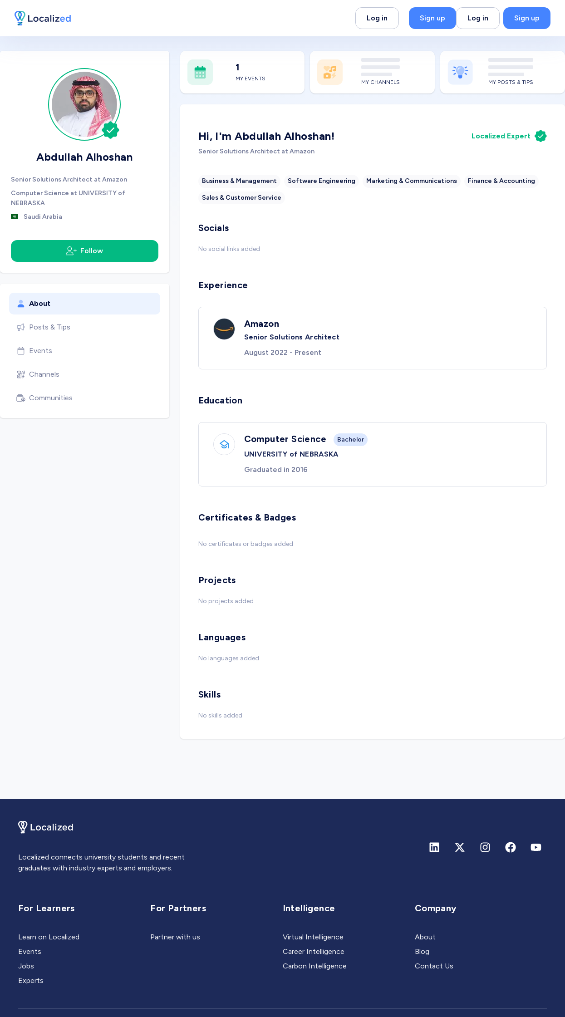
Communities (44, 398)
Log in (377, 18)
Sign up (432, 18)
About (33, 303)
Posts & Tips (43, 327)
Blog (422, 951)
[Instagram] (485, 847)
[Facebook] (510, 847)
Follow (84, 251)
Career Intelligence (313, 951)
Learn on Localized (48, 937)
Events (34, 350)
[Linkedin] (434, 847)
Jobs (26, 966)
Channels (37, 374)
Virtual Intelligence (313, 937)
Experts (31, 980)
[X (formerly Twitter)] (460, 847)
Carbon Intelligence (315, 966)
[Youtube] (536, 847)
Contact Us (434, 966)
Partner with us (175, 937)
